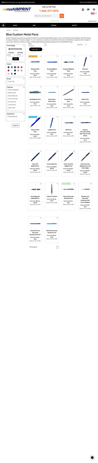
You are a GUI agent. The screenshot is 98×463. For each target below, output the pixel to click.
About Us (69, 372)
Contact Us (7, 372)
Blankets (37, 395)
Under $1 (74, 25)
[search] (47, 16)
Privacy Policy (71, 389)
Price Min (11, 52)
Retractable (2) (13, 116)
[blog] (10, 426)
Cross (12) (11, 81)
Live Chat (7, 375)
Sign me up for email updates (14, 414)
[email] (15, 409)
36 (29, 45)
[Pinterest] (13, 426)
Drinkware (53, 25)
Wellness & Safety (40, 389)
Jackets (37, 375)
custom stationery (18, 295)
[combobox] (81, 44)
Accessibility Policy (72, 392)
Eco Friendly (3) (13, 98)
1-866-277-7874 (49, 10)
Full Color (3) (12, 101)
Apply (15, 58)
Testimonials (92, 21)
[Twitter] (7, 426)
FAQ (67, 380)
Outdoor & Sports (40, 386)
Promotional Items (41, 392)
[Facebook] (4, 426)
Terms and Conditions (73, 386)
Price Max (20, 52)
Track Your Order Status (88, 2)
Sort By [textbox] (80, 44)
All (33, 45)
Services (69, 378)
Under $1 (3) (12, 104)
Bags (34, 25)
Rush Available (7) (14, 89)
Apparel (15, 25)
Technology (38, 383)
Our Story (69, 375)
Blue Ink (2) (12, 108)
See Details (32, 2)
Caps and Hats (39, 398)
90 (31, 45)
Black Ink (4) (12, 92)
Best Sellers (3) (13, 95)
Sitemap (69, 395)
